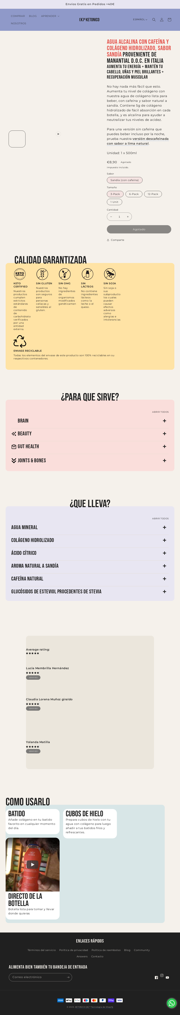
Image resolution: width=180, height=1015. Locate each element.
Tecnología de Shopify (102, 1007)
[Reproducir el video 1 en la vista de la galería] (53, 139)
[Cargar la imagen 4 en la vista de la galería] (90, 139)
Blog (127, 950)
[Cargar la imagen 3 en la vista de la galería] (71, 139)
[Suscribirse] (68, 977)
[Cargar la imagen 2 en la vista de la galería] (35, 139)
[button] (50, 16)
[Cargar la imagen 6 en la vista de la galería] (35, 157)
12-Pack (153, 194)
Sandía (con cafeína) (125, 180)
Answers (82, 956)
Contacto (97, 956)
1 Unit (114, 202)
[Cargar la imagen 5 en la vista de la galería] (17, 157)
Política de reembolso (106, 950)
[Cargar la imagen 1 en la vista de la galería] (17, 139)
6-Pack (134, 194)
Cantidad (112, 209)
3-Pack (115, 194)
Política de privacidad (73, 950)
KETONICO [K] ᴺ (83, 1007)
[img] (32, 672)
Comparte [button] (115, 240)
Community (142, 950)
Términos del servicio (42, 950)
